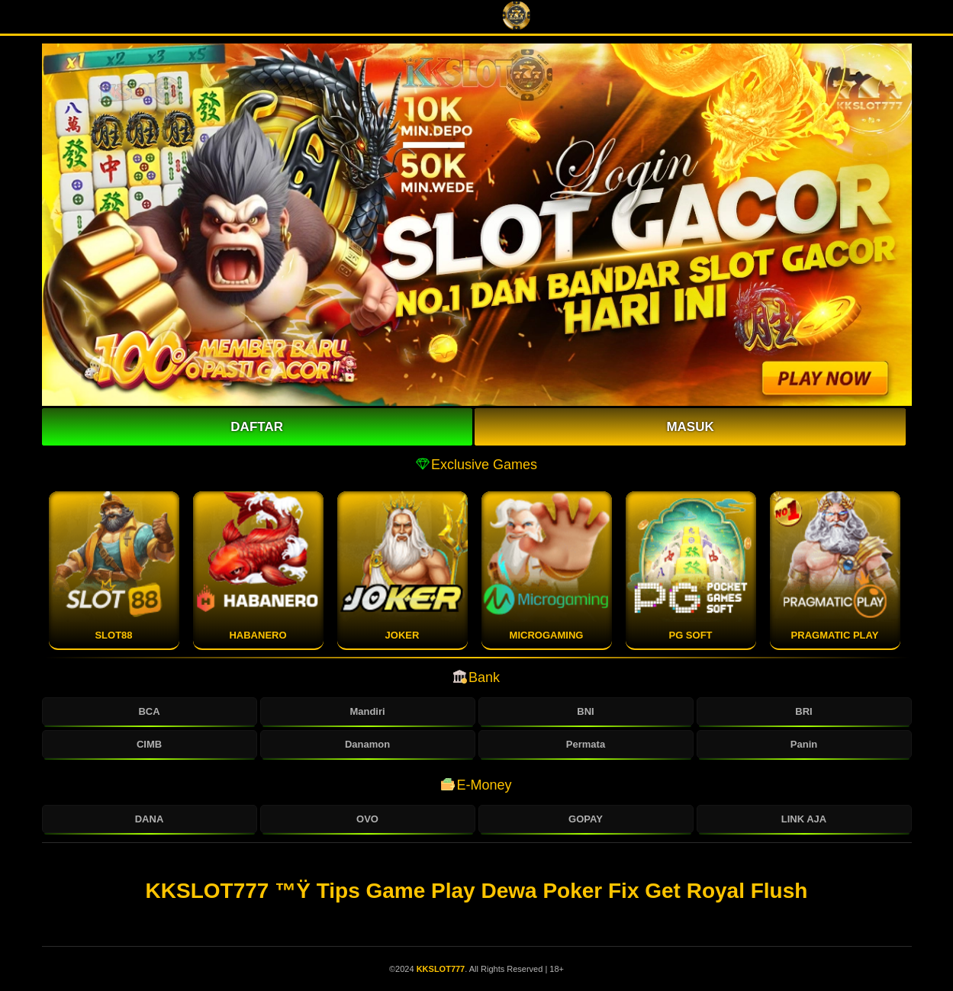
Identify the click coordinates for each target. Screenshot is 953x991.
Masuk (689, 427)
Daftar (256, 427)
